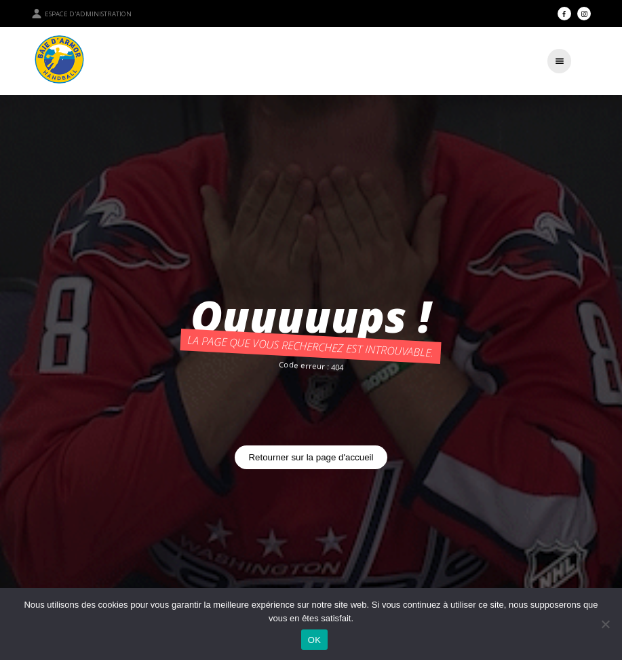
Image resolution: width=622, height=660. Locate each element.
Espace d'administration (81, 13)
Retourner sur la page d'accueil (310, 457)
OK (314, 640)
